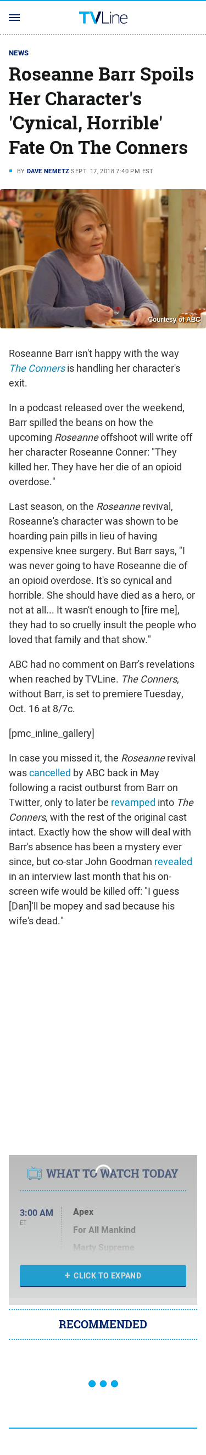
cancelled (50, 773)
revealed (173, 861)
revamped (133, 802)
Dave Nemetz (48, 171)
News (19, 53)
